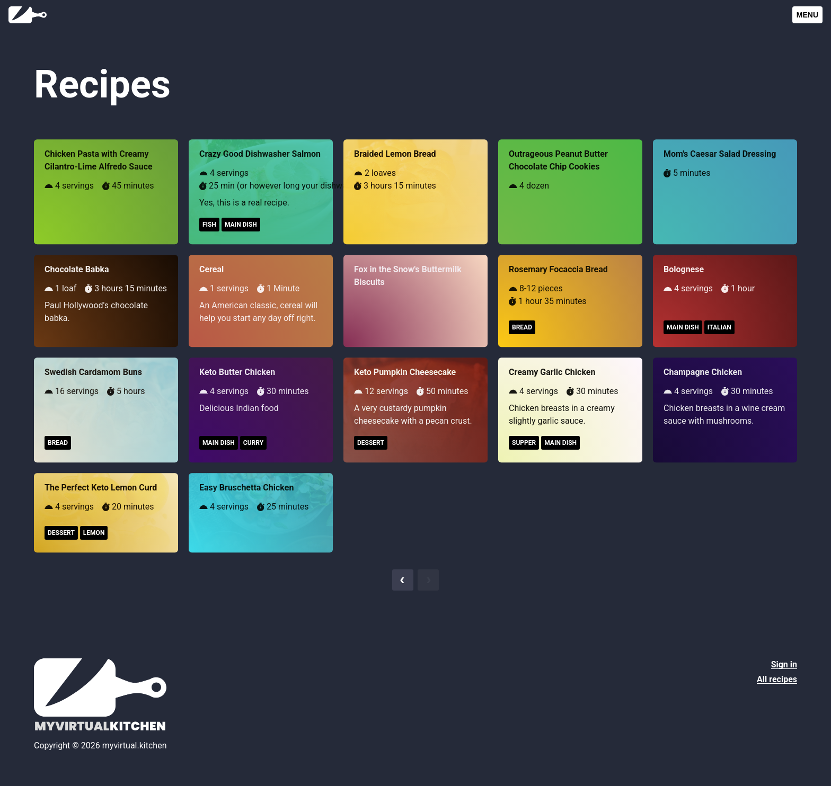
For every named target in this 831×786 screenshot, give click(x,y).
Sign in (784, 664)
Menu (807, 15)
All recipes (777, 679)
